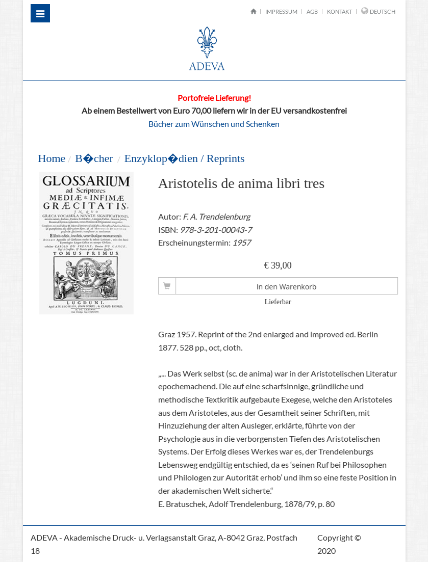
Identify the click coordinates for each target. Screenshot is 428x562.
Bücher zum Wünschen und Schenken (214, 123)
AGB (312, 11)
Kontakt (339, 11)
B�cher (94, 158)
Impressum (281, 11)
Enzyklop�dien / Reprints (184, 158)
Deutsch (382, 11)
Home (51, 158)
